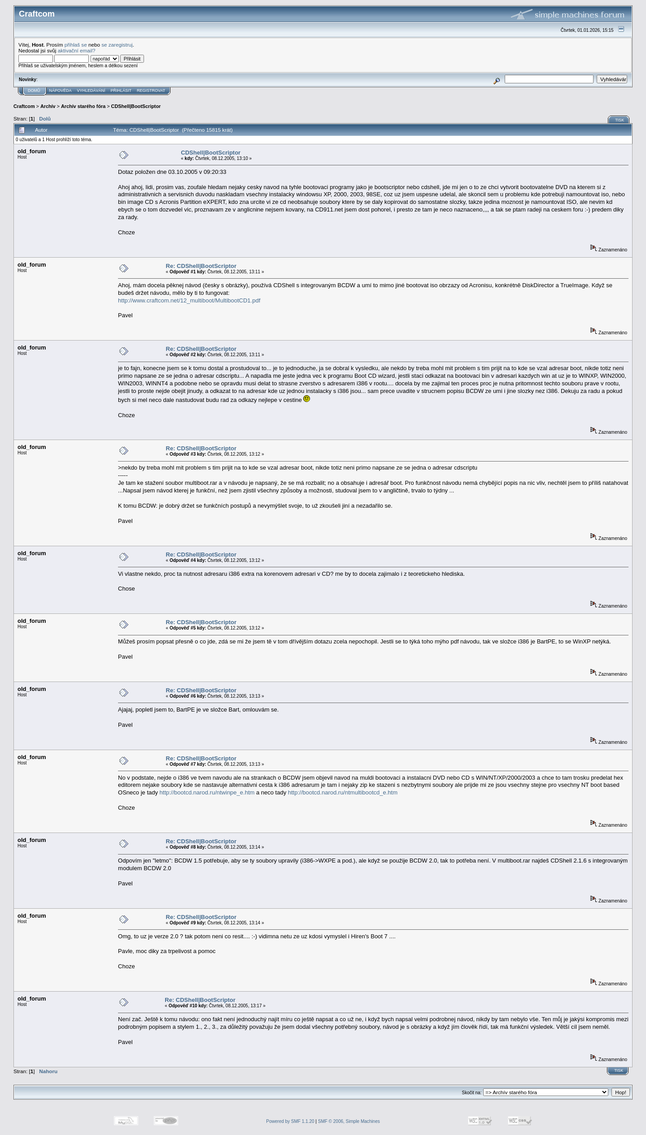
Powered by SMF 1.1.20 (290, 1121)
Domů (34, 90)
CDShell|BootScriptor (136, 106)
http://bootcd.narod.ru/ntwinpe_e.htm (207, 792)
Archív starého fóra (83, 106)
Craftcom (24, 106)
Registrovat (151, 90)
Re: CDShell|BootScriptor (201, 266)
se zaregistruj (117, 44)
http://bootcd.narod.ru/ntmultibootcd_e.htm (342, 792)
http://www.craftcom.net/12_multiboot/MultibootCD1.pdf (189, 300)
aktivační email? (77, 50)
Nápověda (60, 90)
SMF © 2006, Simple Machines (349, 1121)
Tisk (619, 120)
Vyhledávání (91, 90)
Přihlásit (121, 90)
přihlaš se (76, 44)
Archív (48, 106)
